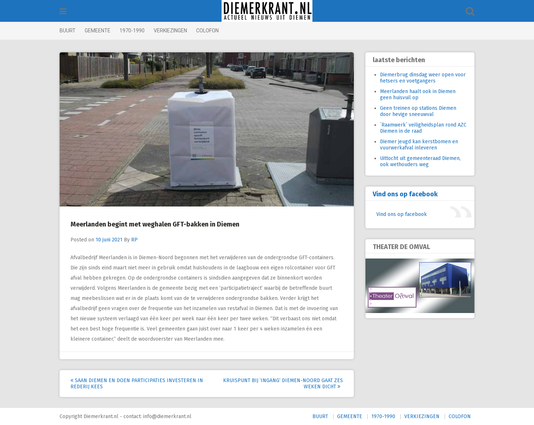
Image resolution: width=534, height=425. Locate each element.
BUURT (68, 30)
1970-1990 (132, 30)
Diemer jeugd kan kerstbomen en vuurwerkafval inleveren (419, 145)
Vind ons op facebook (405, 194)
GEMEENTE (97, 30)
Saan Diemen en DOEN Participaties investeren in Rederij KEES (136, 383)
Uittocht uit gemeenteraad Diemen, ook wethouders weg (420, 161)
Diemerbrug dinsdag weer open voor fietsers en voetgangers (423, 78)
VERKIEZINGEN (170, 30)
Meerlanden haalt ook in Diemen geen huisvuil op (418, 94)
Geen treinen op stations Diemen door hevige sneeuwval (418, 111)
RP (134, 240)
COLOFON (207, 30)
